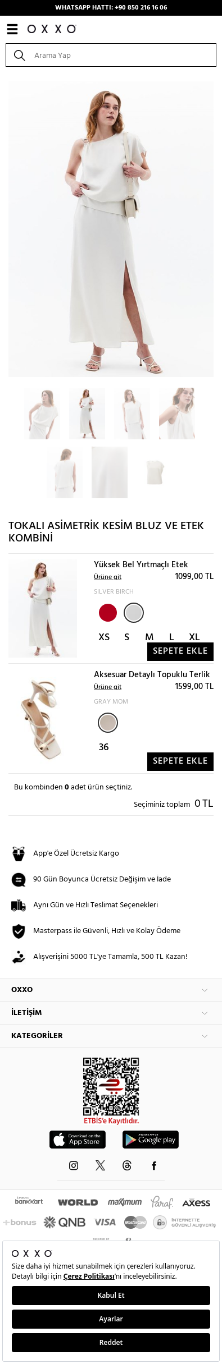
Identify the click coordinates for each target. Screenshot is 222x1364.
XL (194, 638)
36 (104, 748)
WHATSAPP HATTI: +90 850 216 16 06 (111, 7)
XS (104, 638)
